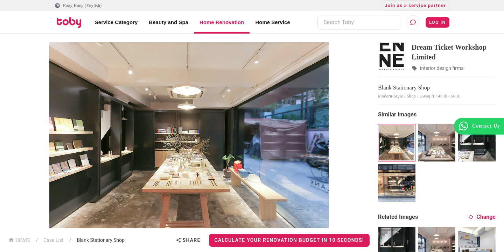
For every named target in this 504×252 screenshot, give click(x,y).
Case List (53, 240)
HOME (19, 239)
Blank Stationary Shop (101, 240)
